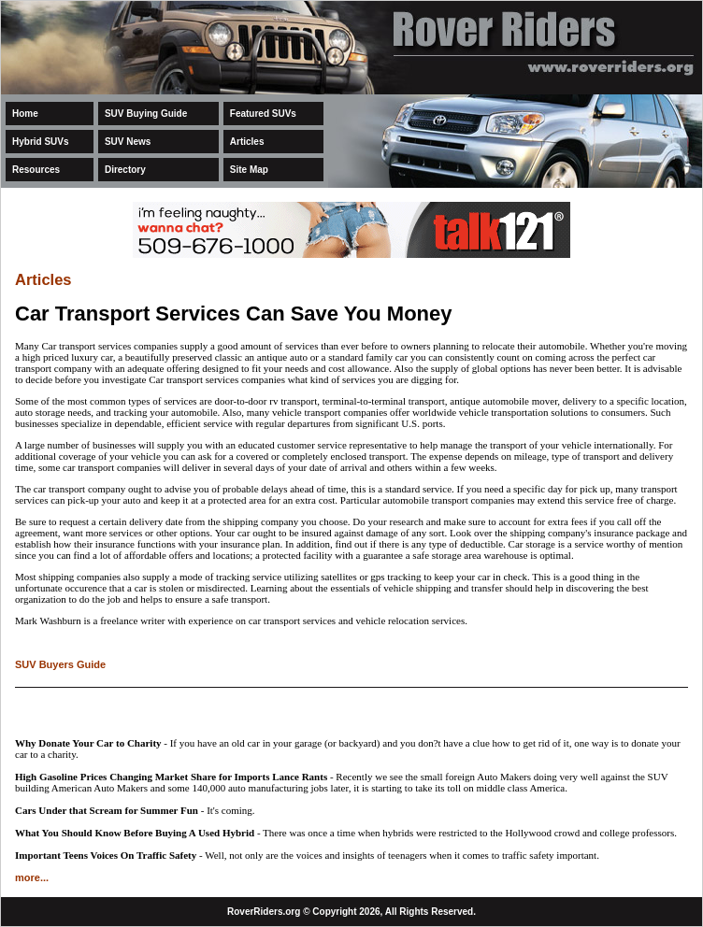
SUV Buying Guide (146, 113)
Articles (247, 141)
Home (25, 113)
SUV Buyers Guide (60, 664)
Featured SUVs (263, 113)
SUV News (128, 141)
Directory (125, 169)
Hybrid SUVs (40, 141)
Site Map (249, 169)
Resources (36, 169)
